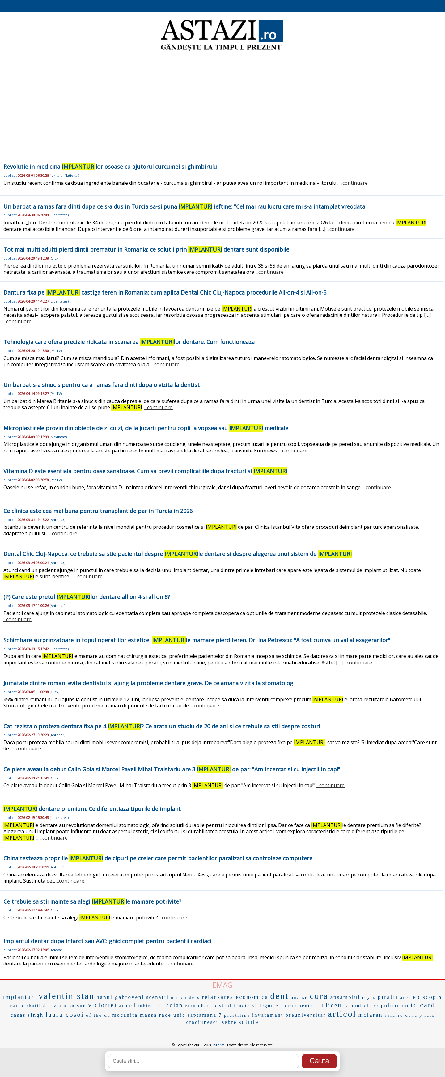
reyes (369, 997)
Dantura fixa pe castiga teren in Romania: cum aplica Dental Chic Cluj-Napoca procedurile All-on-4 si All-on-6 (164, 292)
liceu (334, 1005)
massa (148, 1015)
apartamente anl (302, 1005)
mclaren (370, 1015)
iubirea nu (151, 1005)
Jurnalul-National (64, 175)
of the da (98, 1015)
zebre (229, 1022)
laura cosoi (64, 1014)
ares (405, 997)
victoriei (102, 1005)
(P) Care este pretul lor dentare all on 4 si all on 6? (86, 596)
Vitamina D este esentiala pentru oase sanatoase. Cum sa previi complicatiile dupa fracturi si (145, 471)
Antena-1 (58, 605)
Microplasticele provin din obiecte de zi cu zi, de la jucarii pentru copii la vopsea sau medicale (145, 428)
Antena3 (57, 519)
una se (299, 997)
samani (353, 1005)
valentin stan (67, 996)
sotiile (249, 1022)
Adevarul (58, 950)
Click (54, 258)
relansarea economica (235, 997)
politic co (395, 1005)
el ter (371, 1005)
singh (36, 1015)
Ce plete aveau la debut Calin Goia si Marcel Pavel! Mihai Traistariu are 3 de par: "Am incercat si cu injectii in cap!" (171, 769)
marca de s (185, 997)
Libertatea (59, 215)
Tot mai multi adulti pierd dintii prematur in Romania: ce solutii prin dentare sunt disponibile (146, 249)
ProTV (56, 350)
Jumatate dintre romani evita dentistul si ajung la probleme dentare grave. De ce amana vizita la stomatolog (148, 683)
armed (127, 1005)
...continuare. (354, 183)
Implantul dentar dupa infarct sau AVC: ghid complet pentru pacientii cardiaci (107, 941)
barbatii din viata (44, 1005)
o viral (223, 1005)
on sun (78, 1005)
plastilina (237, 1015)
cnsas (18, 1015)
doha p (413, 1015)
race (165, 1015)
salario (393, 1015)
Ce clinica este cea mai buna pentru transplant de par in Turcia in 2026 (98, 511)
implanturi (20, 997)
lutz (429, 1015)
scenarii (157, 997)
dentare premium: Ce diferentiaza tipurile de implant (92, 808)
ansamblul (345, 997)
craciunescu (203, 1022)
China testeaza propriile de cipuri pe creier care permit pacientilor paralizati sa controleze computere (157, 858)
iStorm (219, 1045)
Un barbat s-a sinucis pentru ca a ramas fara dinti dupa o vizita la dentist (101, 384)
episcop (425, 997)
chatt (205, 1005)
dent (279, 996)
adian (174, 1005)
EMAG (222, 985)
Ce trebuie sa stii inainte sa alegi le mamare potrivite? (92, 901)
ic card (423, 1005)
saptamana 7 (204, 1015)
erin (190, 1005)
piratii (388, 997)
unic (179, 1015)
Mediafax (58, 437)
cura (319, 996)
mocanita (125, 1015)
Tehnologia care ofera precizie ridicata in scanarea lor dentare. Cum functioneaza (129, 342)
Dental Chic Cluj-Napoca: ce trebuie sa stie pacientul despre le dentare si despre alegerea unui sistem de (177, 554)
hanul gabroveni (120, 997)
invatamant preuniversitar (289, 1015)
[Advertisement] (222, 102)
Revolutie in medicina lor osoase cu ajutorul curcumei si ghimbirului (110, 166)
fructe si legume (256, 1005)
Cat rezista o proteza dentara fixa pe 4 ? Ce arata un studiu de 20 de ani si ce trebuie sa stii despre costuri (161, 726)
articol (342, 1014)
